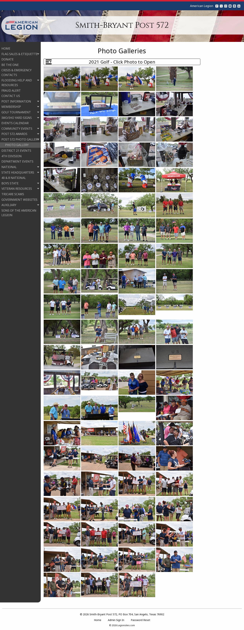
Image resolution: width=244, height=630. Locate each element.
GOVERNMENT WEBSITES (19, 199)
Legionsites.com (126, 625)
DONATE (7, 58)
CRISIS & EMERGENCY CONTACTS (16, 71)
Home (97, 620)
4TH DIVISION (11, 155)
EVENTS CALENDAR (15, 122)
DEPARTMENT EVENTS (17, 161)
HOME (5, 47)
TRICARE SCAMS (12, 193)
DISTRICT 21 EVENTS (16, 150)
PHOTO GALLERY (17, 144)
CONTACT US (10, 95)
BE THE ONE (10, 64)
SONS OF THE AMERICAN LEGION (18, 211)
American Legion (201, 6)
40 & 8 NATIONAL (13, 177)
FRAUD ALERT (11, 89)
